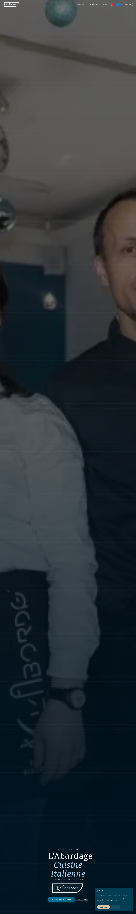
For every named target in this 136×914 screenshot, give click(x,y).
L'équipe (103, 4)
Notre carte (93, 4)
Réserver (125, 4)
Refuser (115, 907)
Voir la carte (82, 899)
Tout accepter (103, 907)
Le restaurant (80, 4)
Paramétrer (126, 907)
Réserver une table (61, 899)
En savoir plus (101, 902)
